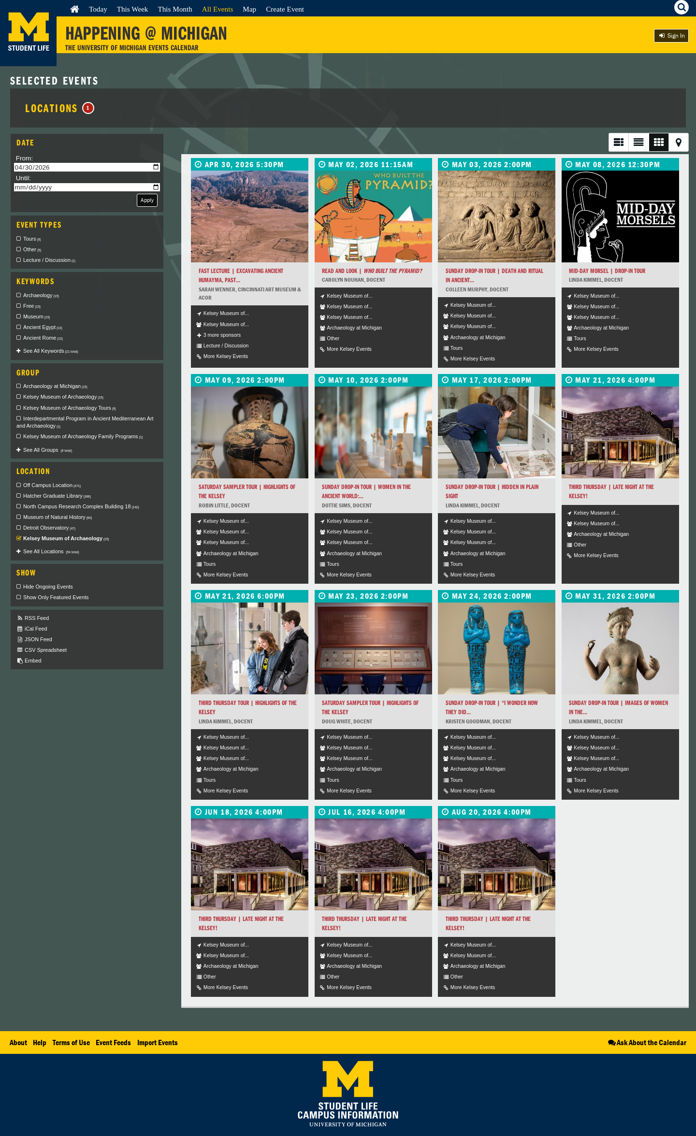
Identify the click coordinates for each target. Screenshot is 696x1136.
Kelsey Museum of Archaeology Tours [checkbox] (69, 408)
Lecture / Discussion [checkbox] (49, 260)
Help (39, 1042)
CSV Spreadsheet (41, 650)
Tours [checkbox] (32, 239)
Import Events (157, 1042)
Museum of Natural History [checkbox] (57, 517)
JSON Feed (34, 639)
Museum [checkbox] (36, 316)
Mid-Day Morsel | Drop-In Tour (607, 271)
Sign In (671, 35)
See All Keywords (50, 351)
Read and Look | (372, 271)
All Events (217, 9)
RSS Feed (32, 618)
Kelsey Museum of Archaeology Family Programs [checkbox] (83, 436)
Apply (147, 199)
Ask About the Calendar (646, 1042)
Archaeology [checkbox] (41, 295)
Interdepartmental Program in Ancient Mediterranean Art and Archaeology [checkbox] (85, 422)
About (18, 1042)
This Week (132, 9)
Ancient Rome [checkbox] (43, 338)
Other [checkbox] (32, 249)
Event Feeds (113, 1042)
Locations (59, 108)
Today (98, 9)
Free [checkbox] (32, 306)
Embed (28, 661)
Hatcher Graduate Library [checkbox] (57, 496)
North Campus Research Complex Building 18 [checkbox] (81, 506)
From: (24, 158)
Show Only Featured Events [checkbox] (55, 597)
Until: (23, 178)
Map (249, 9)
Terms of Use (71, 1042)
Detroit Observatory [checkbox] (49, 528)
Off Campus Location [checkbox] (52, 485)
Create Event (285, 9)
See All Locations (51, 551)
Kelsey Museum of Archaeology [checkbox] (63, 397)
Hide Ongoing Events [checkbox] (48, 587)
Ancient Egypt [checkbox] (42, 327)
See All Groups (47, 450)
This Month (175, 9)
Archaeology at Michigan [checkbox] (55, 386)
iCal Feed (31, 629)
